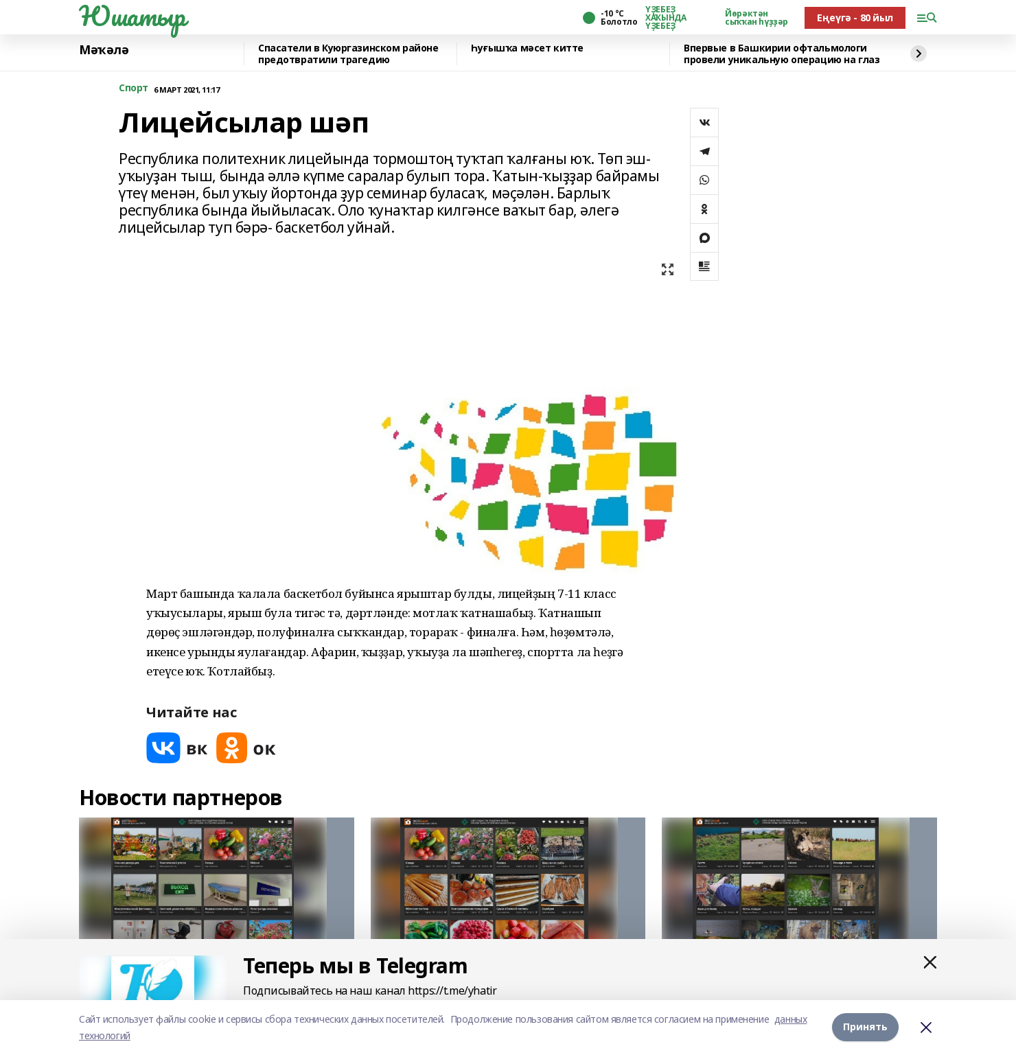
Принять (865, 1027)
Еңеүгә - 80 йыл (855, 17)
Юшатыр (132, 16)
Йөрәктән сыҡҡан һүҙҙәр (756, 18)
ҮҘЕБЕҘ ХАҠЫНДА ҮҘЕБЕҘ (665, 17)
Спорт (133, 88)
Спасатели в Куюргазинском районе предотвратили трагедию (348, 54)
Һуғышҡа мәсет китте (527, 48)
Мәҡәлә (103, 50)
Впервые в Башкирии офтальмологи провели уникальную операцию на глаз (781, 54)
